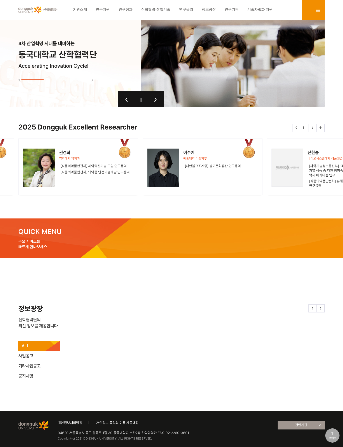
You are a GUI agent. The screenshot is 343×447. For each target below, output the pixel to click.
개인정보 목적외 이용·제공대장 (117, 423)
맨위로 (332, 438)
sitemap (318, 10)
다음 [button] (155, 100)
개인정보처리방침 (70, 423)
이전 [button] (126, 100)
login (308, 10)
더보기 (320, 128)
